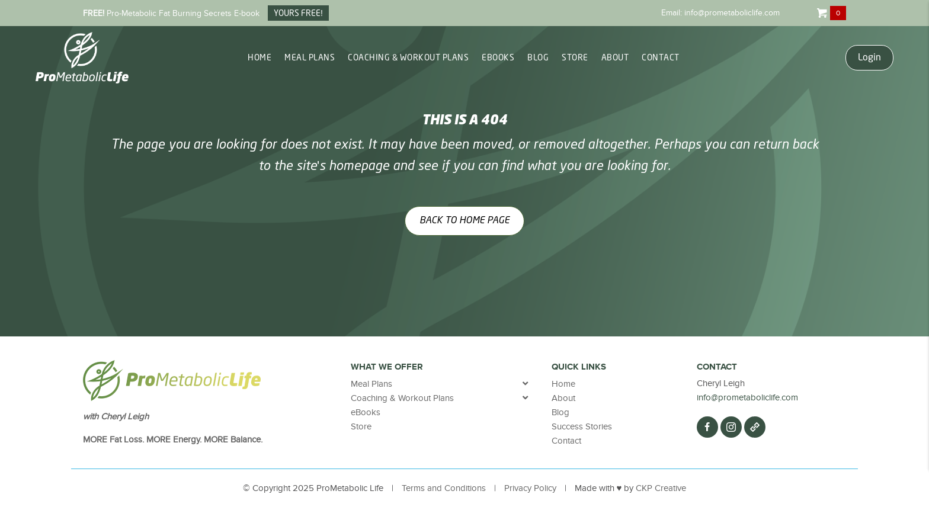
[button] (707, 427)
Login (869, 57)
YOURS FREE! (298, 13)
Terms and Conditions (444, 488)
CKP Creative (661, 488)
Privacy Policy (530, 488)
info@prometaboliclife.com (732, 13)
